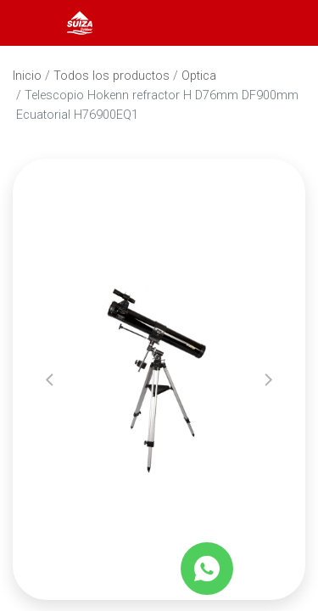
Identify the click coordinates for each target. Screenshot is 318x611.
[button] (49, 379)
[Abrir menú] (36, 23)
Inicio (27, 76)
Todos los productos (111, 76)
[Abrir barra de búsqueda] (236, 23)
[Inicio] (80, 22)
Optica (198, 76)
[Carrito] (282, 23)
